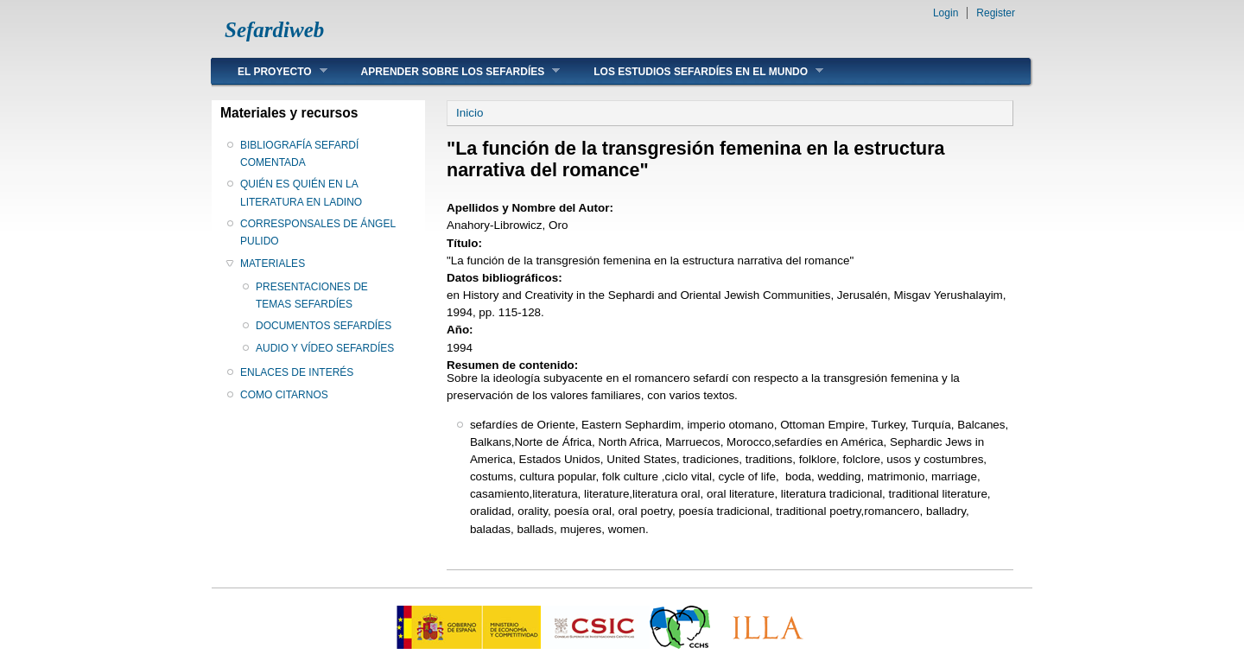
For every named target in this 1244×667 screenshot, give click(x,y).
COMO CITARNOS (284, 395)
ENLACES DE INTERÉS (296, 372)
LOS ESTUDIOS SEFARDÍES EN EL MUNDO (695, 71)
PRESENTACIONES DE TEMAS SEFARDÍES (312, 295)
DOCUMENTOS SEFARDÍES (323, 326)
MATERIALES (272, 263)
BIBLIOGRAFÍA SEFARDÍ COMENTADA (299, 153)
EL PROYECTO (269, 71)
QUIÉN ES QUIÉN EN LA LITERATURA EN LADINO (301, 192)
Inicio (469, 112)
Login (945, 13)
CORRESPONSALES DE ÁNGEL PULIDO (318, 232)
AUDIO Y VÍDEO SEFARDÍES (325, 348)
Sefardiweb (274, 29)
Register (995, 13)
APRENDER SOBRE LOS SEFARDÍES (448, 71)
